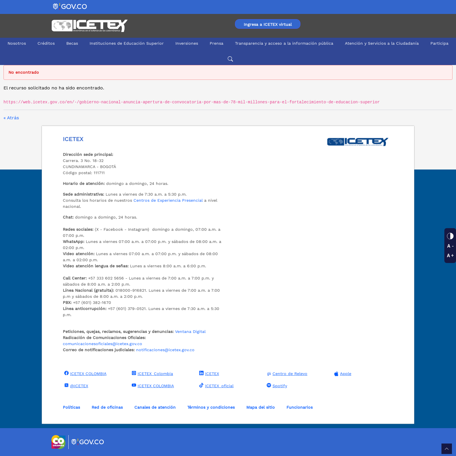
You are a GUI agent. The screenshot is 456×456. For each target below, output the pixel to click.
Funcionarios (299, 407)
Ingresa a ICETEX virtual (268, 24)
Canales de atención (155, 407)
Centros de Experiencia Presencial (168, 200)
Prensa (216, 43)
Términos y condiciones (211, 407)
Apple (342, 374)
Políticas (71, 407)
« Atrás (11, 117)
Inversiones (186, 43)
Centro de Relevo (286, 374)
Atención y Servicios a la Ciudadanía (382, 43)
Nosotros (17, 43)
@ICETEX (75, 385)
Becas (72, 43)
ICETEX (208, 373)
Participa (439, 43)
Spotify (276, 385)
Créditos (46, 43)
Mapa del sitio (260, 407)
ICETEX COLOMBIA (84, 373)
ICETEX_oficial (216, 385)
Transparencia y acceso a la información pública (284, 43)
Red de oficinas (107, 407)
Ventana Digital (190, 331)
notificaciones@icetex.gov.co (165, 349)
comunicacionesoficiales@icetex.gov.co (102, 343)
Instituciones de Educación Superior (127, 43)
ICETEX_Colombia (151, 373)
